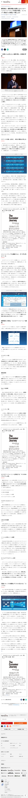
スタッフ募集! (7, 782)
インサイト (3, 747)
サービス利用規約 (7, 788)
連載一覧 (11, 756)
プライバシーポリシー (8, 790)
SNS (20, 745)
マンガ (20, 754)
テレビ (20, 743)
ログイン (7, 723)
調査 (11, 754)
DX (1, 743)
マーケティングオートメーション (6, 18)
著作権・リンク (7, 780)
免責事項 (6, 785)
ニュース (3, 734)
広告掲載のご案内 (7, 729)
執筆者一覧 (21, 756)
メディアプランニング (14, 747)
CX (1, 745)
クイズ (2, 756)
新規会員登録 (20, 723)
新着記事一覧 (4, 737)
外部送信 (6, 791)
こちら (7, 248)
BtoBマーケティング (13, 743)
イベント (3, 760)
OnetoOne (12, 18)
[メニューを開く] (1, 1)
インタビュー (3, 754)
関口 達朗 (9, 14)
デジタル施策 (12, 745)
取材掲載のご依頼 (21, 729)
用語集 (3, 764)
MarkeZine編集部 (3, 14)
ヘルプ (6, 779)
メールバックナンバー (16, 725)
